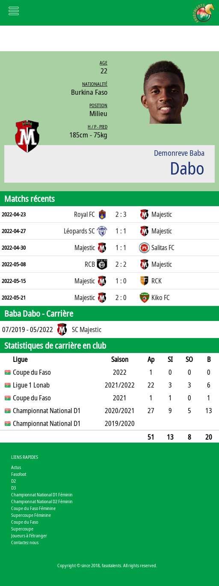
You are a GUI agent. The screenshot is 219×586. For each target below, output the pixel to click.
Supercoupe (22, 528)
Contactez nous (24, 542)
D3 (13, 487)
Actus (16, 467)
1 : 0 (121, 281)
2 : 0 (121, 297)
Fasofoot (18, 474)
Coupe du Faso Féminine (33, 508)
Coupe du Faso (24, 522)
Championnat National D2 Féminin (42, 501)
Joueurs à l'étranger (29, 535)
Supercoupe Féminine (31, 515)
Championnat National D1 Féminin (42, 494)
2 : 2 (121, 264)
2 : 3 (121, 214)
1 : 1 (121, 231)
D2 (13, 481)
